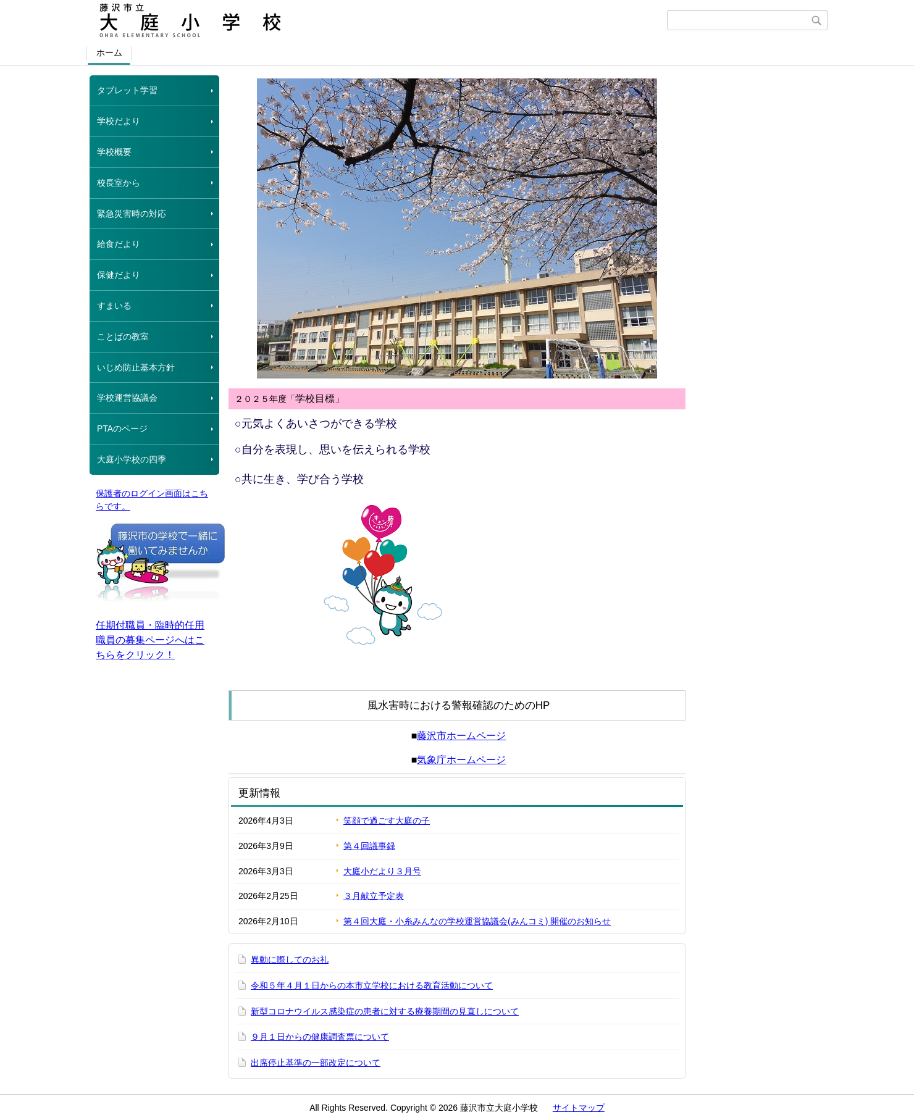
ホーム (109, 52)
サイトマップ (579, 1108)
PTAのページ (122, 428)
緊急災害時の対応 (131, 214)
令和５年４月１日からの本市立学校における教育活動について (372, 985)
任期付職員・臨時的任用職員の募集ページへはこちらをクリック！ (150, 640)
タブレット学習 (127, 90)
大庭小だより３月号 (382, 871)
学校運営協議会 (127, 398)
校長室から (118, 183)
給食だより (118, 244)
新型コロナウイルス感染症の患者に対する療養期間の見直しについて (385, 1011)
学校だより (118, 121)
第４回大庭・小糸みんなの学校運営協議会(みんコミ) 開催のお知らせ (477, 921)
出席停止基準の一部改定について (315, 1063)
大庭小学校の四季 (131, 459)
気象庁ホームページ (461, 759)
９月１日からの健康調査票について (320, 1037)
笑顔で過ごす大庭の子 (386, 820)
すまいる (114, 306)
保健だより (118, 275)
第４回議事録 (369, 846)
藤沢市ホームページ (461, 735)
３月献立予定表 (373, 896)
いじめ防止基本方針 (136, 367)
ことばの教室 (123, 336)
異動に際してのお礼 (290, 959)
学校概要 (114, 152)
